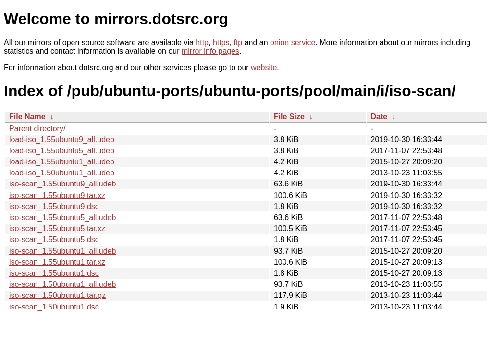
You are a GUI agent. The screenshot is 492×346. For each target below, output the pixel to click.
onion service (292, 42)
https (221, 42)
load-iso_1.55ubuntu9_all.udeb (61, 140)
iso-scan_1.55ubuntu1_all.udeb (62, 251)
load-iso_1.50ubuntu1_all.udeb (61, 173)
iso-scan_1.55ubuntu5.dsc (54, 239)
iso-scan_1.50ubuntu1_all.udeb (62, 284)
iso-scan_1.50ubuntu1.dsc (54, 307)
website (264, 67)
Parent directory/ (37, 128)
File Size (289, 116)
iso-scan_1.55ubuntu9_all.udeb (62, 184)
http (202, 42)
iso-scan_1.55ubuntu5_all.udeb (62, 217)
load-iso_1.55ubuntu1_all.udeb (61, 162)
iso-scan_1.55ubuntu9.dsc (54, 206)
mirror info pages (210, 51)
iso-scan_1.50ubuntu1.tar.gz (57, 295)
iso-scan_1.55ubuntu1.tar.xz (57, 262)
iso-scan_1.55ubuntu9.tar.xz (57, 195)
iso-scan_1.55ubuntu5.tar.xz (57, 228)
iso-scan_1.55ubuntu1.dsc (54, 273)
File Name (27, 116)
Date (378, 116)
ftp (238, 42)
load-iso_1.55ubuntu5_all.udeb (61, 151)
